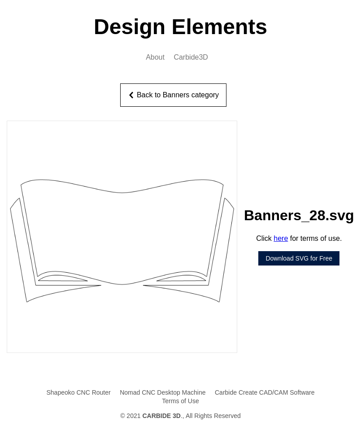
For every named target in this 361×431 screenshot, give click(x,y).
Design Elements (180, 27)
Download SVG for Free (298, 258)
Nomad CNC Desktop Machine (162, 392)
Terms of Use (180, 401)
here (281, 238)
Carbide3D (191, 57)
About (155, 57)
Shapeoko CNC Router (78, 392)
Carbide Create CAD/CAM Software (265, 392)
